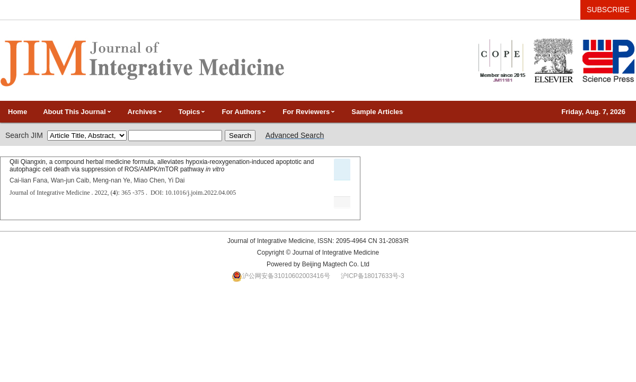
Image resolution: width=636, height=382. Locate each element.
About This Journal (77, 112)
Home (17, 112)
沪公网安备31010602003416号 (286, 276)
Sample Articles (377, 112)
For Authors (244, 112)
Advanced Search (295, 135)
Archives (145, 112)
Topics (192, 112)
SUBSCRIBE (608, 9)
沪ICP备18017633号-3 (372, 276)
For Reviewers (308, 112)
